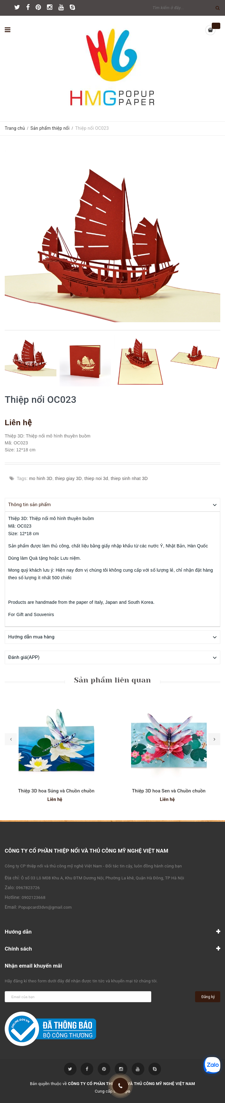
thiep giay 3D (68, 478)
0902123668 (34, 897)
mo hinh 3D (40, 478)
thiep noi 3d (96, 478)
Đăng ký (208, 996)
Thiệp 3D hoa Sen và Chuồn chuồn (169, 790)
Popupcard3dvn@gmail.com (45, 907)
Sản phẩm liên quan (112, 679)
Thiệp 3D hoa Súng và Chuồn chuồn (56, 790)
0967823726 (28, 887)
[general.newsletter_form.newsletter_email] (78, 996)
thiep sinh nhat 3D (129, 478)
